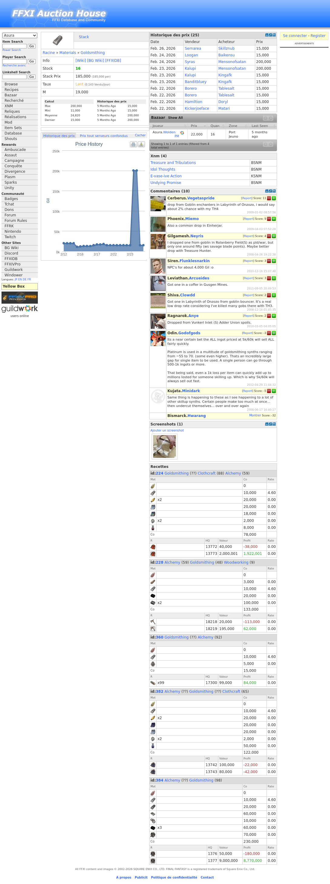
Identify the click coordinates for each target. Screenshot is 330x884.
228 (159, 562)
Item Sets (13, 128)
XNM (9, 106)
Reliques (12, 111)
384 (159, 780)
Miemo (192, 219)
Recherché (14, 100)
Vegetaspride (201, 198)
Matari (224, 108)
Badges (11, 199)
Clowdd (187, 295)
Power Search (11, 50)
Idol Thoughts (162, 169)
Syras (190, 62)
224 (159, 473)
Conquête (13, 166)
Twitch (10, 237)
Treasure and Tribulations (173, 163)
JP (16, 279)
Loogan (191, 55)
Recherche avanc (14, 65)
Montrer (255, 415)
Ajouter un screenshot (167, 430)
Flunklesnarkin (195, 261)
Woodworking (236, 562)
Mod (8, 122)
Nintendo (13, 231)
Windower (14, 275)
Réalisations (15, 117)
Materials (67, 53)
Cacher (140, 135)
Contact (207, 877)
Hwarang (197, 416)
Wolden (169, 132)
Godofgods (189, 333)
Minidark (191, 391)
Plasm (10, 177)
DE (25, 279)
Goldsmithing (93, 53)
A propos (123, 877)
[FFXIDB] (113, 60)
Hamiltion (193, 102)
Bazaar (11, 95)
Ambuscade (15, 150)
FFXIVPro (13, 264)
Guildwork (14, 270)
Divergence (15, 171)
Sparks (11, 182)
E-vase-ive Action (166, 176)
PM (177, 136)
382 (159, 691)
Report (246, 197)
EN (20, 279)
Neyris (196, 236)
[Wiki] (80, 60)
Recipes (11, 90)
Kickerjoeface (197, 108)
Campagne (14, 160)
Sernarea (193, 48)
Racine (49, 53)
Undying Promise (165, 183)
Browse (11, 84)
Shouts (11, 139)
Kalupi (190, 68)
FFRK (9, 226)
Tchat (9, 204)
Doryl (223, 102)
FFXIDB (11, 259)
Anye (193, 316)
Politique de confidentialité (174, 877)
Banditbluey (195, 82)
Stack (84, 37)
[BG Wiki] (95, 60)
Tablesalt (226, 88)
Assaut (11, 155)
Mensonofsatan (232, 62)
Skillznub (226, 48)
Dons (9, 210)
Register (318, 36)
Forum (10, 215)
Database (13, 133)
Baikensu (226, 55)
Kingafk (225, 75)
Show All (175, 117)
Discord (11, 253)
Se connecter (295, 36)
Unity (9, 188)
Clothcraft (207, 473)
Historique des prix (59, 136)
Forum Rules (16, 220)
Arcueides (199, 278)
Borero (191, 88)
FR (29, 279)
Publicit (141, 877)
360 (159, 637)
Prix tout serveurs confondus (104, 136)
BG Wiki (11, 248)
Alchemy (233, 473)
